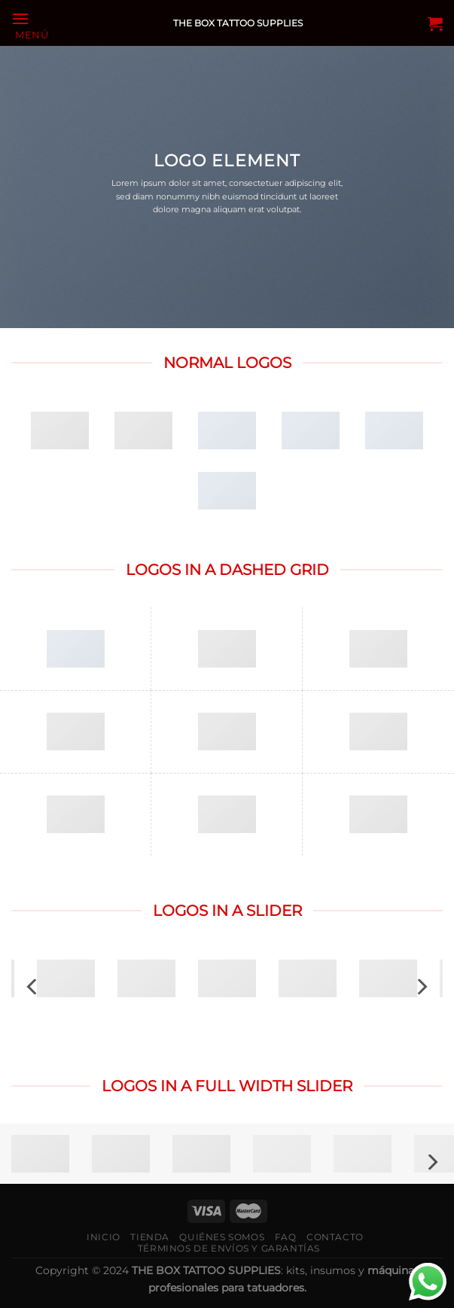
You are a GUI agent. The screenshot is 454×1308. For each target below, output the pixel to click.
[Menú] (30, 24)
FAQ (286, 1237)
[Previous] (33, 987)
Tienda (149, 1237)
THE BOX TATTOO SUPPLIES (238, 23)
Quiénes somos (221, 1237)
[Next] (420, 987)
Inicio (103, 1237)
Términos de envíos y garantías (229, 1248)
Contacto (335, 1237)
